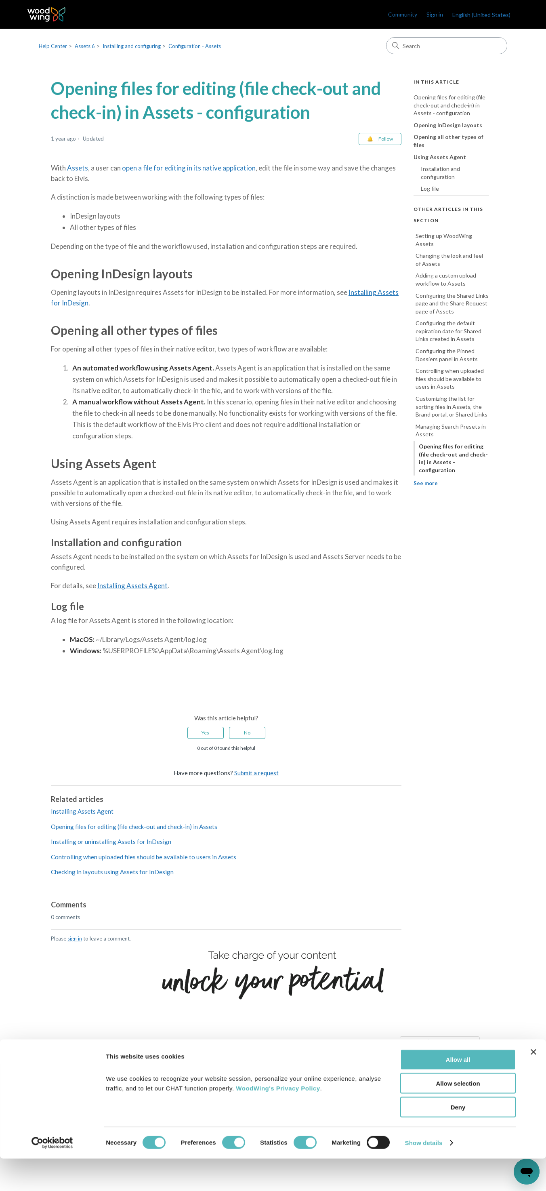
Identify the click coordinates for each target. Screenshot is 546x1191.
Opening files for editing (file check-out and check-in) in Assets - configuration (449, 105)
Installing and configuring (132, 46)
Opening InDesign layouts (448, 125)
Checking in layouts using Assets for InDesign (112, 871)
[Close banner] (533, 1084)
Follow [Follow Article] (385, 139)
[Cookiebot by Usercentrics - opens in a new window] (52, 1175)
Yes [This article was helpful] (205, 733)
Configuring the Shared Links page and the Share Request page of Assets (452, 303)
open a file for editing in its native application (189, 168)
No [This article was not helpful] (247, 733)
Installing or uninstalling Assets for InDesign (111, 841)
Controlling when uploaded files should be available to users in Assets (143, 857)
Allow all (458, 1091)
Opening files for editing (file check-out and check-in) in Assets (134, 826)
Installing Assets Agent (132, 585)
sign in (74, 938)
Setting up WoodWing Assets (444, 239)
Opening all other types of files (448, 140)
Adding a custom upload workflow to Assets (446, 279)
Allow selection (458, 1115)
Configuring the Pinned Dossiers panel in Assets (447, 354)
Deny (458, 1139)
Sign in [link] (434, 14)
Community (402, 14)
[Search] (446, 46)
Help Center (53, 46)
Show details (424, 1175)
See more (426, 483)
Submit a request (256, 772)
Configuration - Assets (194, 46)
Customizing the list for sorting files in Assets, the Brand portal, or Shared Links (451, 406)
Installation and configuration (440, 172)
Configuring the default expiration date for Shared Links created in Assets (448, 331)
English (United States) (481, 14)
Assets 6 (85, 46)
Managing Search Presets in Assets (451, 430)
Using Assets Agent (440, 157)
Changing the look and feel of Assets (449, 259)
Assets (77, 168)
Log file (430, 188)
